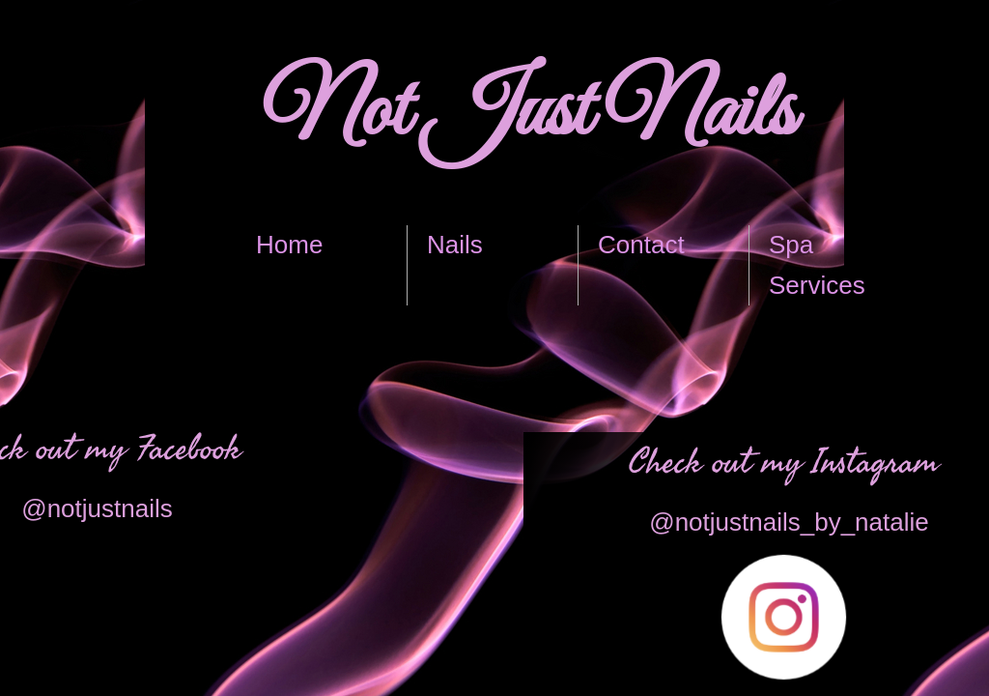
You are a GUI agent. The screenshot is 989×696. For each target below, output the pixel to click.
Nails (455, 244)
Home (289, 244)
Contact (641, 244)
